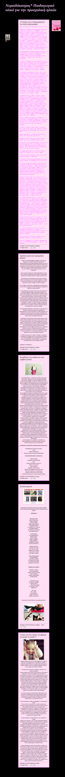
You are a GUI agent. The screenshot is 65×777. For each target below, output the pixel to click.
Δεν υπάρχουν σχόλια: (24, 247)
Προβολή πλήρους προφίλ (10, 53)
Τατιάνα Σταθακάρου (11, 41)
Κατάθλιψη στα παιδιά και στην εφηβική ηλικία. (32, 358)
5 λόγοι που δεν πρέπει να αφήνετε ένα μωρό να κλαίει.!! (33, 636)
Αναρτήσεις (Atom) (26, 774)
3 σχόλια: (42, 624)
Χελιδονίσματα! (26, 486)
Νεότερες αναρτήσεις (23, 770)
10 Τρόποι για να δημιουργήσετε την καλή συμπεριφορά (32, 23)
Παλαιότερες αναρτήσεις (42, 770)
